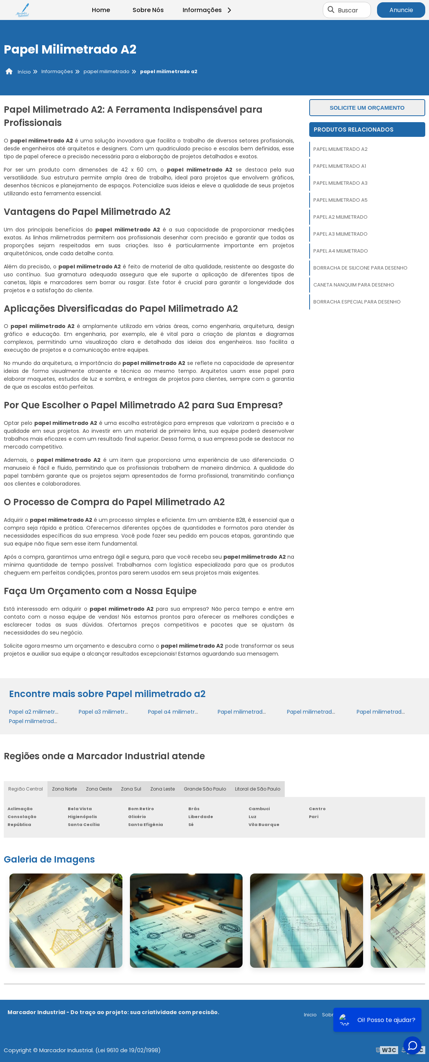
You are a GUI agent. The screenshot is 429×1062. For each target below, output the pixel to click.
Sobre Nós (148, 10)
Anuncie (401, 10)
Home (101, 10)
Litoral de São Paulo (257, 789)
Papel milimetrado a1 (339, 166)
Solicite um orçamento (367, 107)
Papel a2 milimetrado (340, 217)
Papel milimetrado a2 (340, 149)
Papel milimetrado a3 (340, 183)
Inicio (310, 1014)
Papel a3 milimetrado (340, 234)
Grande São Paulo (205, 789)
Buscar (348, 10)
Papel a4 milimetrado (340, 250)
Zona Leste (162, 789)
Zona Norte (64, 789)
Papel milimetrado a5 (340, 200)
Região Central (25, 789)
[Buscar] (331, 10)
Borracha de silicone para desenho (360, 267)
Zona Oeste (99, 789)
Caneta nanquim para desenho (353, 284)
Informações (208, 10)
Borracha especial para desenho (357, 301)
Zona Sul (131, 789)
